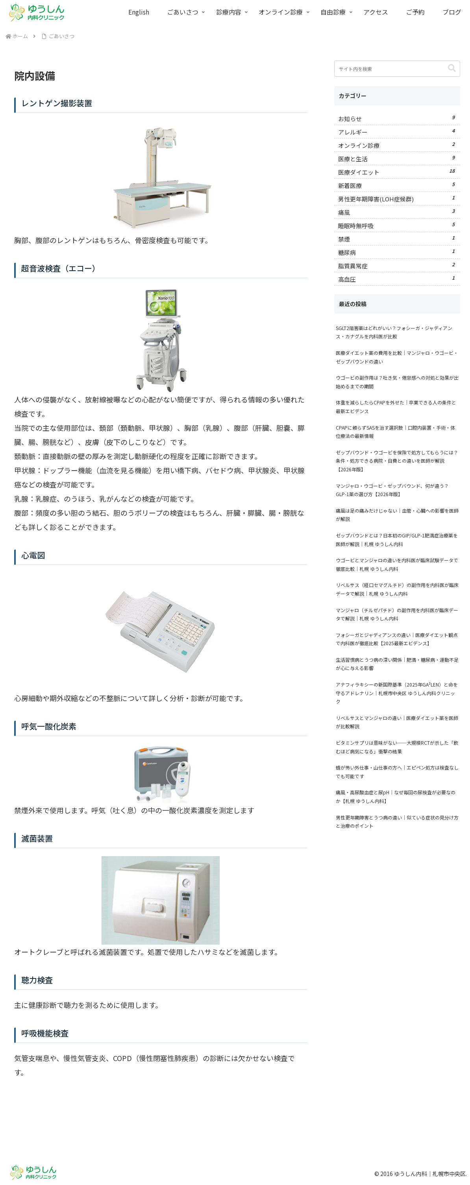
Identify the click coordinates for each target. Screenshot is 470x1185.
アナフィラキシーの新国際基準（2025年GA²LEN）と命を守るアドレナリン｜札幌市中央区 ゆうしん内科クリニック (397, 693)
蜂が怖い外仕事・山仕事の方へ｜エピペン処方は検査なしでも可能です (397, 771)
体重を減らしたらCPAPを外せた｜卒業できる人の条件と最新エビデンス (396, 406)
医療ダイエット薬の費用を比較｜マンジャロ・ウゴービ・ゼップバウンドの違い (397, 357)
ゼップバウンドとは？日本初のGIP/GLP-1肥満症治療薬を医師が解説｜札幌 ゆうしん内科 (397, 539)
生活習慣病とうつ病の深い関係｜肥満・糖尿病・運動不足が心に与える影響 (397, 664)
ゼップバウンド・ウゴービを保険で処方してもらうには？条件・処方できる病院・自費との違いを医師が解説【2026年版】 (397, 461)
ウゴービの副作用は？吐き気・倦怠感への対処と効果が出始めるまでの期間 (397, 381)
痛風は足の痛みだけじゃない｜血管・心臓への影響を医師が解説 (397, 514)
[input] (397, 69)
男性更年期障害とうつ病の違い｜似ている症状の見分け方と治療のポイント (397, 821)
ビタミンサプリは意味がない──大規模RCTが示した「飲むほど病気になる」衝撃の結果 (397, 747)
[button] (452, 68)
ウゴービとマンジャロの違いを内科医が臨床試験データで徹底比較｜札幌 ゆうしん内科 (397, 564)
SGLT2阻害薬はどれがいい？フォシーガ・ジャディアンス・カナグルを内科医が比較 (394, 332)
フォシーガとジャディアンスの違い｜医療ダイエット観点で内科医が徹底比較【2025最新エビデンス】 (397, 639)
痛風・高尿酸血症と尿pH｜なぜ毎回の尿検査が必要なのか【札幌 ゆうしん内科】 (395, 796)
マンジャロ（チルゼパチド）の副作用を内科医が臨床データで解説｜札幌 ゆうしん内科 (397, 614)
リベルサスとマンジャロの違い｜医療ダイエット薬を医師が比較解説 (397, 722)
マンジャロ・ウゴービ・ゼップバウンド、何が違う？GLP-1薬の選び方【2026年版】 (392, 490)
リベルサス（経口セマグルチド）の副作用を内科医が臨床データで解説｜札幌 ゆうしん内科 (397, 589)
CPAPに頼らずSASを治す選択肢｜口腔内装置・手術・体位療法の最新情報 (395, 431)
